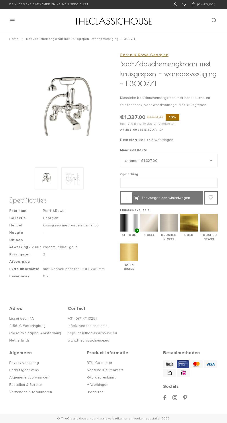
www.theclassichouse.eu (88, 340)
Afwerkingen (97, 384)
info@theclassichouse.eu (89, 326)
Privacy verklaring (24, 363)
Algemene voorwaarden (29, 377)
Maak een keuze (133, 150)
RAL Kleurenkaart (101, 377)
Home (13, 39)
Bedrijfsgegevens (24, 370)
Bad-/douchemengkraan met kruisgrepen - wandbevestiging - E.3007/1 (80, 39)
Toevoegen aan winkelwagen (161, 198)
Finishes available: (135, 210)
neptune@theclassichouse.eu (92, 333)
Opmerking (129, 174)
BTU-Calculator (99, 363)
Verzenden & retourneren (30, 392)
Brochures (95, 392)
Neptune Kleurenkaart (105, 370)
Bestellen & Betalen (25, 384)
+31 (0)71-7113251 (82, 318)
